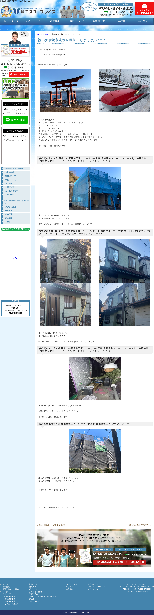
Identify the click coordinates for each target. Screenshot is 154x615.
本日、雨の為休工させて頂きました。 (54, 525)
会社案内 (143, 21)
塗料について (33, 21)
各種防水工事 (9, 601)
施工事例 (55, 21)
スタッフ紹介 (71, 584)
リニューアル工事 (11, 604)
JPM (15, 257)
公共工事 (121, 21)
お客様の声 (99, 21)
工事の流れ (33, 594)
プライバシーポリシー (96, 587)
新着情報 (6, 587)
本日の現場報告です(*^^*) (139, 525)
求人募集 (70, 587)
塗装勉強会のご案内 (11, 589)
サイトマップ (92, 589)
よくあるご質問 (35, 592)
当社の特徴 (7, 594)
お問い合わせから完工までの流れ (42, 596)
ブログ (47, 34)
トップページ (11, 21)
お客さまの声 (34, 601)
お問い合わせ (92, 584)
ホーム (40, 34)
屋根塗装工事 (9, 599)
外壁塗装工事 (9, 596)
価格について (77, 21)
